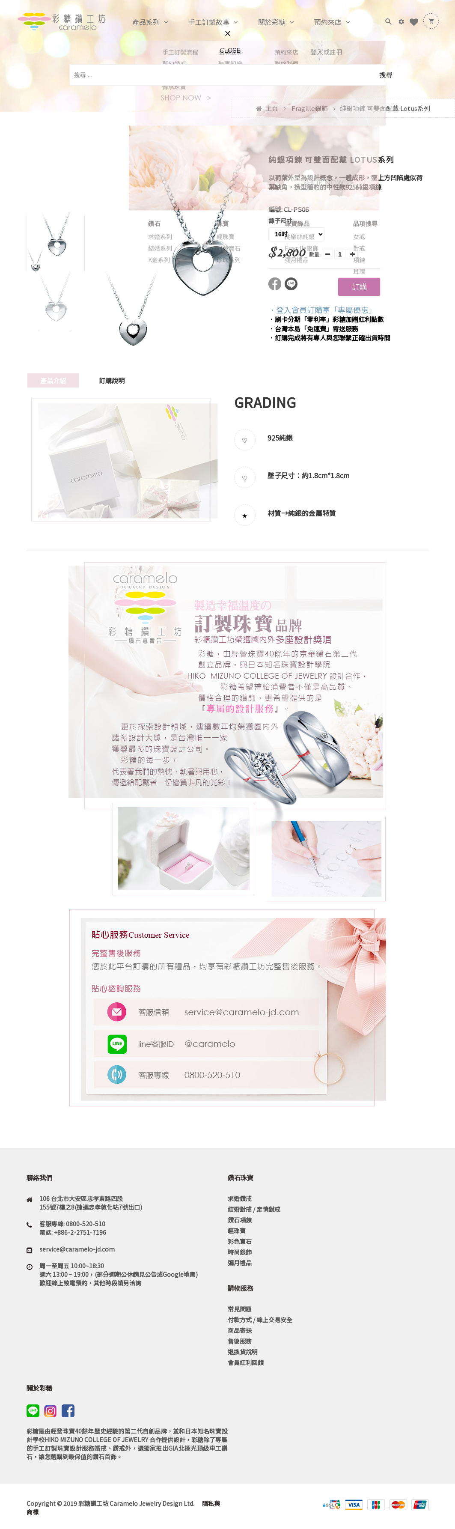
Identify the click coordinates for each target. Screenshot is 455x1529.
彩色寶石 (240, 1241)
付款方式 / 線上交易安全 (260, 1319)
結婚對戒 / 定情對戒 (254, 1209)
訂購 (359, 286)
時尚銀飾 (240, 1252)
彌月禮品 (240, 1262)
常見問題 (240, 1309)
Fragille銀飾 (309, 108)
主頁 (271, 108)
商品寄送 (240, 1330)
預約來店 (319, 22)
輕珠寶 (237, 1230)
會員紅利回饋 (246, 1362)
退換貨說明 (243, 1351)
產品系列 (137, 22)
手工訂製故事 (199, 22)
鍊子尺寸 (280, 220)
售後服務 (240, 1341)
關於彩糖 (263, 22)
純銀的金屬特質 (312, 513)
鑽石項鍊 (240, 1220)
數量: (315, 254)
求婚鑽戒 (240, 1198)
